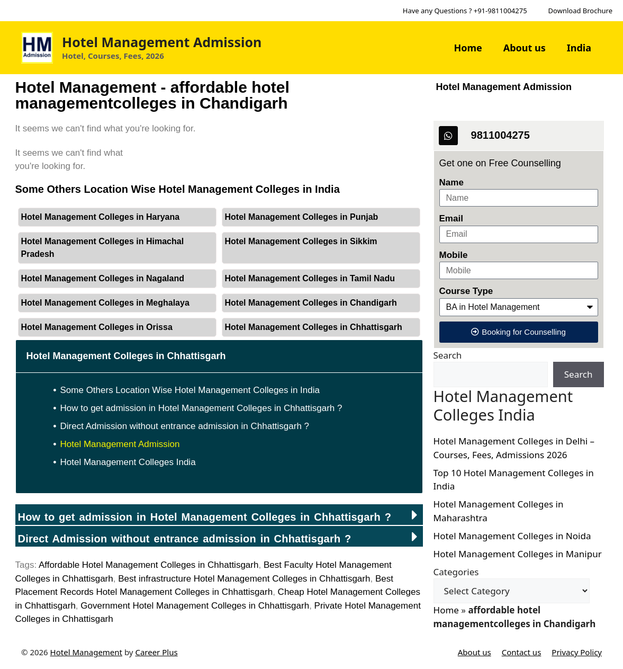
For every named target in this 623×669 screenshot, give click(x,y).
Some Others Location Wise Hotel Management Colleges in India (190, 390)
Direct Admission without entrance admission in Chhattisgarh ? (185, 426)
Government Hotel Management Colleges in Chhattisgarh (194, 606)
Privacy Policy (577, 652)
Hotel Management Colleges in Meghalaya (105, 302)
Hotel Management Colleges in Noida (512, 536)
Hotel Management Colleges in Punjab (301, 216)
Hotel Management (86, 652)
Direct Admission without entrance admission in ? (184, 539)
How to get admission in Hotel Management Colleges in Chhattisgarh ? (201, 408)
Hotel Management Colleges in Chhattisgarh (313, 327)
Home (468, 47)
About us (524, 47)
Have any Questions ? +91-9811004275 (465, 10)
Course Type (466, 291)
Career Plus (156, 652)
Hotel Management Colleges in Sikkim (301, 241)
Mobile (453, 255)
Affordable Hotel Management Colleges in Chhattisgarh (149, 565)
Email (451, 218)
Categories (456, 572)
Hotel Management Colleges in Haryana (100, 216)
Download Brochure (580, 10)
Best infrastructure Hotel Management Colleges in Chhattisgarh (244, 579)
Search (448, 355)
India (579, 47)
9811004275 (500, 135)
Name (451, 182)
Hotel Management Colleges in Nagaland (103, 278)
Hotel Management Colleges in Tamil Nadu (310, 278)
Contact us (521, 652)
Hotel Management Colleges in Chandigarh (311, 302)
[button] (219, 514)
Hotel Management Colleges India (128, 462)
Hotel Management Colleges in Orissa (97, 327)
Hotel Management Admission (161, 42)
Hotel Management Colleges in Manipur (518, 554)
